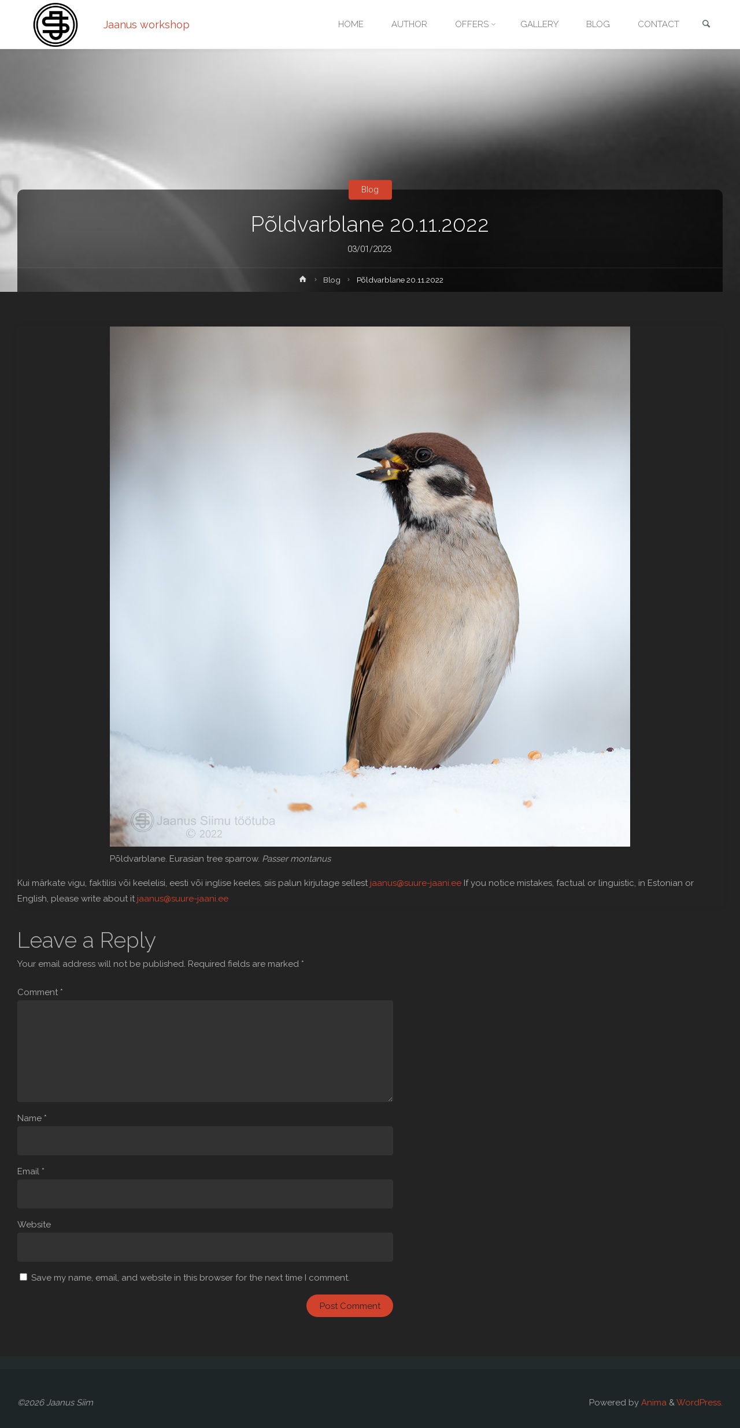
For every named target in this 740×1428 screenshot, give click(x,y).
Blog (370, 189)
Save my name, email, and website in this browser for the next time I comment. (190, 1278)
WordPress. (699, 1402)
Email (31, 1171)
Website (34, 1224)
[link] (706, 25)
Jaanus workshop (146, 24)
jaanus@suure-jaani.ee (415, 883)
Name (32, 1118)
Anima (653, 1402)
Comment (40, 992)
